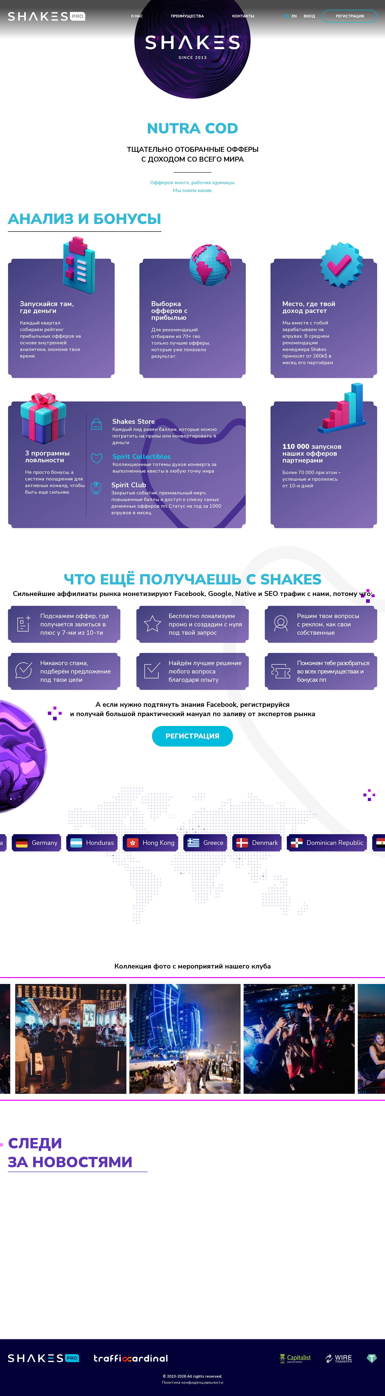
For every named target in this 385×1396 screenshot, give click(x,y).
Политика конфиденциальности (192, 1382)
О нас (137, 16)
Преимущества (187, 16)
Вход (309, 16)
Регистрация (350, 16)
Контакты (243, 16)
